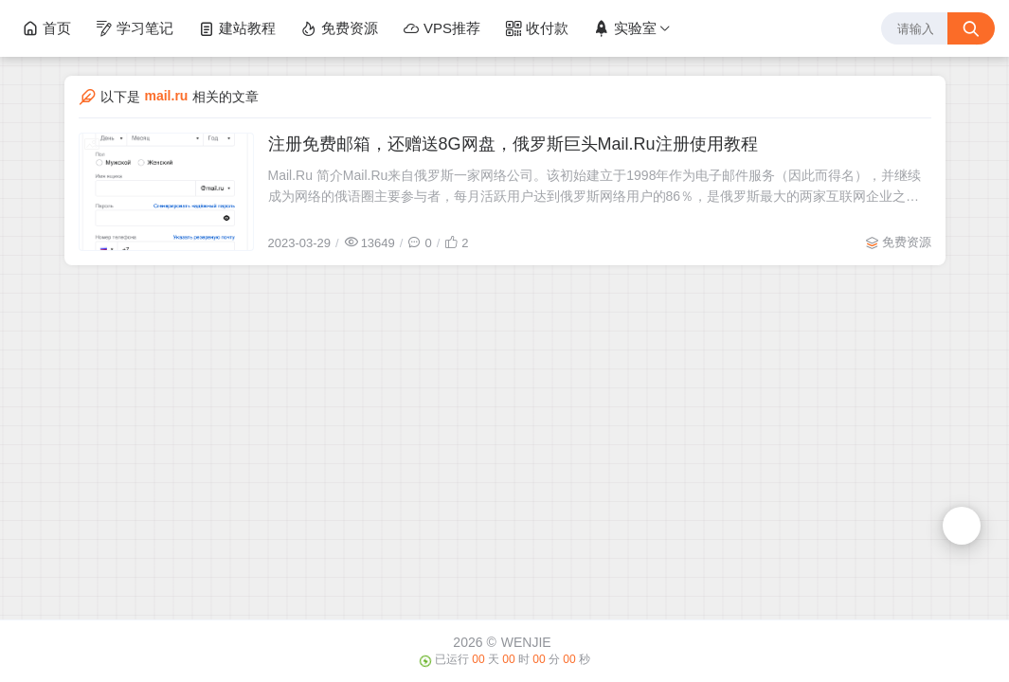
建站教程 (237, 28)
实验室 (625, 28)
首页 (46, 28)
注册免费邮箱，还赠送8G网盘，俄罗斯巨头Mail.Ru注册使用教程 (513, 144)
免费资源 (339, 28)
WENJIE (526, 642)
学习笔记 (134, 28)
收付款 (536, 28)
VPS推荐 (441, 28)
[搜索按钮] (971, 28)
